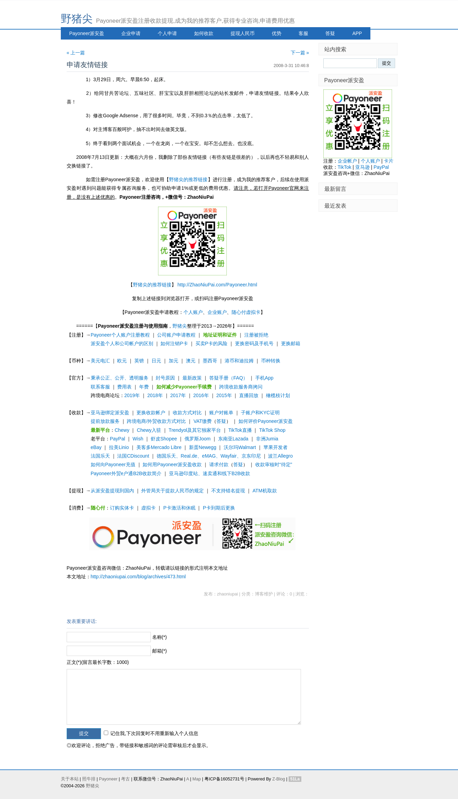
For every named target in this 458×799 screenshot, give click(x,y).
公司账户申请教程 (176, 335)
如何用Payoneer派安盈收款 (172, 464)
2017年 (178, 395)
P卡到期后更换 (219, 508)
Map (196, 779)
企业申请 (131, 33)
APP (357, 33)
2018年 (155, 395)
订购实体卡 (122, 508)
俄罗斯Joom (198, 438)
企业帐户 (347, 161)
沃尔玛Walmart (240, 447)
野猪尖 (77, 19)
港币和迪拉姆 (239, 360)
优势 (276, 33)
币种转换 (270, 360)
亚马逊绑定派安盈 (110, 412)
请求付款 (218, 464)
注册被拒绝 (256, 335)
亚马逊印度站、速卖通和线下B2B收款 (209, 473)
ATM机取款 (265, 490)
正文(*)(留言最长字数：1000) (98, 662)
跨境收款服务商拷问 (240, 387)
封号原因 (165, 378)
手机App (264, 378)
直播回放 (248, 395)
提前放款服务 (105, 421)
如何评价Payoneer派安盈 (265, 421)
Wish (138, 438)
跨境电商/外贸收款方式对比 (156, 421)
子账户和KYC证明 (260, 412)
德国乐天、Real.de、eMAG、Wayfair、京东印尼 (209, 456)
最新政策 (192, 378)
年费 (144, 387)
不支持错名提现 (228, 490)
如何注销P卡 (174, 343)
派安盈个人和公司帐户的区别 (122, 343)
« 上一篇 (76, 52)
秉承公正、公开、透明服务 (119, 378)
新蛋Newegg (202, 447)
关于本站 (70, 779)
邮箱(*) (159, 651)
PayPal (117, 438)
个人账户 (193, 312)
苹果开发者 (276, 447)
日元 (156, 360)
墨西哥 (210, 360)
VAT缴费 (202, 421)
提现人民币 (243, 33)
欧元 (122, 360)
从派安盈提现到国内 (112, 490)
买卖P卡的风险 (211, 343)
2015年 (224, 395)
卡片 (388, 161)
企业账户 (217, 312)
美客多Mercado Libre (159, 447)
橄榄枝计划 (278, 395)
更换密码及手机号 (254, 343)
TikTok (344, 167)
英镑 (139, 360)
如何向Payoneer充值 (113, 464)
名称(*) (159, 637)
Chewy (122, 430)
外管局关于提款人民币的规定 (172, 490)
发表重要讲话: (82, 621)
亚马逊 (362, 167)
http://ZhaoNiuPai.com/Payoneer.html (217, 284)
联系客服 (100, 387)
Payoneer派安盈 (86, 33)
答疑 (330, 33)
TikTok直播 (240, 430)
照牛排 (89, 779)
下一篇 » (300, 52)
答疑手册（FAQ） (228, 378)
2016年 (201, 395)
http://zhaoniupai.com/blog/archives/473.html (138, 576)
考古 (125, 779)
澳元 (191, 360)
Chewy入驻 (149, 430)
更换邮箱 (290, 343)
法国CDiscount (133, 456)
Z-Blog (278, 779)
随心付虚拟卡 (246, 312)
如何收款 (203, 33)
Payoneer (108, 779)
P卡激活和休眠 (179, 508)
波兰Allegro (280, 456)
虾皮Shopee (164, 438)
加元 (173, 360)
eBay (96, 447)
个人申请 (167, 33)
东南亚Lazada (233, 438)
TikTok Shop (272, 430)
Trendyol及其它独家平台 (195, 430)
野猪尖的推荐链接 (188, 179)
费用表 (124, 387)
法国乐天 (100, 456)
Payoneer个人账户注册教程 (120, 335)
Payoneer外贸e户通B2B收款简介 (126, 473)
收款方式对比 (187, 412)
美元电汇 (100, 360)
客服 (303, 33)
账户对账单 (221, 412)
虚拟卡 (148, 508)
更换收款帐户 (150, 412)
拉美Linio (119, 447)
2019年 (132, 395)
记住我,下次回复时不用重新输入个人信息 (154, 733)
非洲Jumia (267, 438)
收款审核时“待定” (273, 464)
